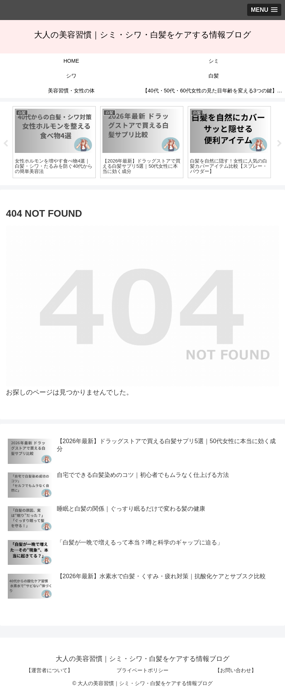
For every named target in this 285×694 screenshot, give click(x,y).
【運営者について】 (49, 670)
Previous (5, 143)
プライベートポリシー (142, 670)
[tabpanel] (54, 142)
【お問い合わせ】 (235, 670)
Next (279, 143)
